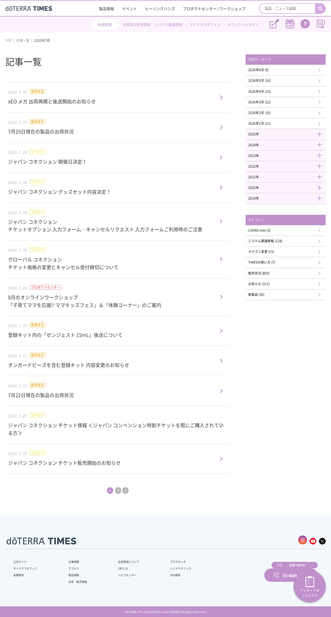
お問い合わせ (233, 571)
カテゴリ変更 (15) (269, 266)
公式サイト (21, 558)
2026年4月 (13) (266, 94)
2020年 (288, 198)
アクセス (70, 565)
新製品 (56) (263, 313)
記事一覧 (23, 40)
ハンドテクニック (168, 565)
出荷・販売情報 (75, 578)
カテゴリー (263, 232)
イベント (129, 8)
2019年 (288, 210)
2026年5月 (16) (266, 83)
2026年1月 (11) (266, 129)
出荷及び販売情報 (137, 24)
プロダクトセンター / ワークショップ (214, 8)
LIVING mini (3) (267, 243)
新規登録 (105, 24)
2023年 (288, 164)
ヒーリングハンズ (160, 8)
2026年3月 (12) (266, 106)
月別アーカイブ (267, 60)
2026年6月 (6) (265, 71)
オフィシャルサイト (243, 24)
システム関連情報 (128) (273, 255)
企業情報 (70, 558)
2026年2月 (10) (266, 117)
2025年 (288, 141)
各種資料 (19, 572)
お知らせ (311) (266, 301)
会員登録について (120, 558)
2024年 (288, 152)
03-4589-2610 (295, 571)
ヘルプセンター (119, 572)
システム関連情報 (169, 24)
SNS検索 (161, 572)
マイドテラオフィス (205, 24)
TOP (8, 40)
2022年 (288, 175)
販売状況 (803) (266, 289)
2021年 (288, 187)
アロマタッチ (164, 558)
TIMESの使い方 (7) (269, 278)
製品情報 (106, 8)
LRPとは (114, 565)
